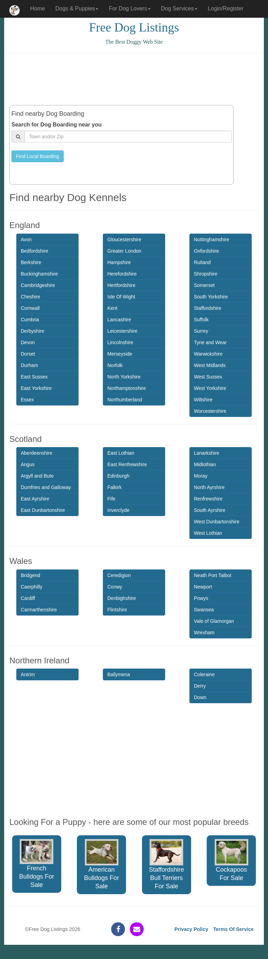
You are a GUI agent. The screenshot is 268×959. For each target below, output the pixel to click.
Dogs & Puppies (77, 8)
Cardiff (28, 598)
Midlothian (205, 464)
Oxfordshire (206, 251)
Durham (29, 365)
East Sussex (34, 377)
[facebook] (118, 929)
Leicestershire (122, 331)
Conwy (114, 587)
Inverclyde (118, 510)
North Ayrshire (209, 487)
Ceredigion (119, 575)
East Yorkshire (36, 388)
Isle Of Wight (121, 296)
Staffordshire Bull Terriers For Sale (166, 864)
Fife (111, 499)
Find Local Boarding (37, 156)
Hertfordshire (121, 285)
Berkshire (31, 262)
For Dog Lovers (129, 8)
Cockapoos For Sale (231, 860)
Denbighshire (121, 598)
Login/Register (225, 8)
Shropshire (205, 274)
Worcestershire (210, 411)
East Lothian (120, 453)
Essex (27, 399)
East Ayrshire (35, 499)
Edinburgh (118, 476)
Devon (28, 342)
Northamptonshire (126, 388)
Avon (26, 239)
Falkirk (114, 487)
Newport (203, 587)
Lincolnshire (120, 342)
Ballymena (118, 674)
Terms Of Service (233, 929)
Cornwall (30, 308)
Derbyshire (32, 331)
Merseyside (119, 354)
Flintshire (117, 609)
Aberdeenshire (36, 453)
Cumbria (30, 319)
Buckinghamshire (39, 274)
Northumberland (124, 399)
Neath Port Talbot (212, 575)
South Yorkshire (211, 296)
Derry (200, 686)
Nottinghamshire (211, 239)
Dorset (28, 354)
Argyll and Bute (37, 476)
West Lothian (208, 533)
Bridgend (30, 575)
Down (200, 697)
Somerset (204, 285)
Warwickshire (208, 354)
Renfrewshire (208, 499)
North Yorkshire (124, 377)
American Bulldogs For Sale (101, 864)
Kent (112, 308)
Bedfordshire (34, 251)
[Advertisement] (135, 79)
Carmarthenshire (39, 609)
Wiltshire (203, 399)
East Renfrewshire (127, 464)
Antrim (28, 674)
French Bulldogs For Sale (36, 863)
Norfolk (115, 365)
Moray (200, 476)
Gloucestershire (124, 239)
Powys (201, 598)
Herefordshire (122, 274)
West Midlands (210, 365)
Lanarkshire (206, 453)
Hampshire (119, 262)
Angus (28, 464)
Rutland (202, 262)
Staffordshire (207, 308)
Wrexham (204, 632)
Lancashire (119, 319)
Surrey (201, 331)
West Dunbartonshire (216, 521)
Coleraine (204, 674)
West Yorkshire (210, 388)
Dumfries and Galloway (46, 487)
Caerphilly (31, 587)
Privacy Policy (191, 929)
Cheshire (30, 296)
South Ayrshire (209, 510)
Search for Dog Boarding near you (56, 125)
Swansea (204, 609)
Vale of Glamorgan (214, 621)
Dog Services (179, 8)
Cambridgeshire (38, 285)
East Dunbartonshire (43, 510)
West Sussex (208, 377)
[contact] (137, 929)
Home (37, 8)
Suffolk (201, 319)
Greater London (124, 251)
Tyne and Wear (210, 342)
